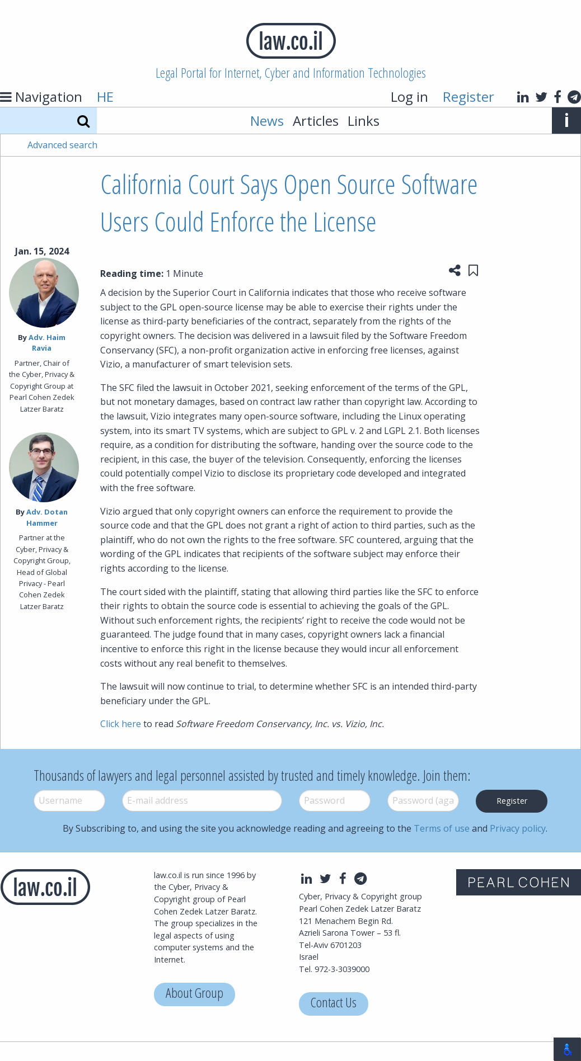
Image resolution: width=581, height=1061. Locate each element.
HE (105, 96)
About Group (194, 994)
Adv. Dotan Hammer (47, 517)
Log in (409, 96)
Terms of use (442, 828)
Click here (120, 724)
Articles (316, 120)
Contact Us (334, 1003)
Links (363, 120)
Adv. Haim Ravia (47, 342)
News (267, 120)
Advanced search (62, 145)
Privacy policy (518, 828)
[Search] (83, 120)
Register (468, 96)
